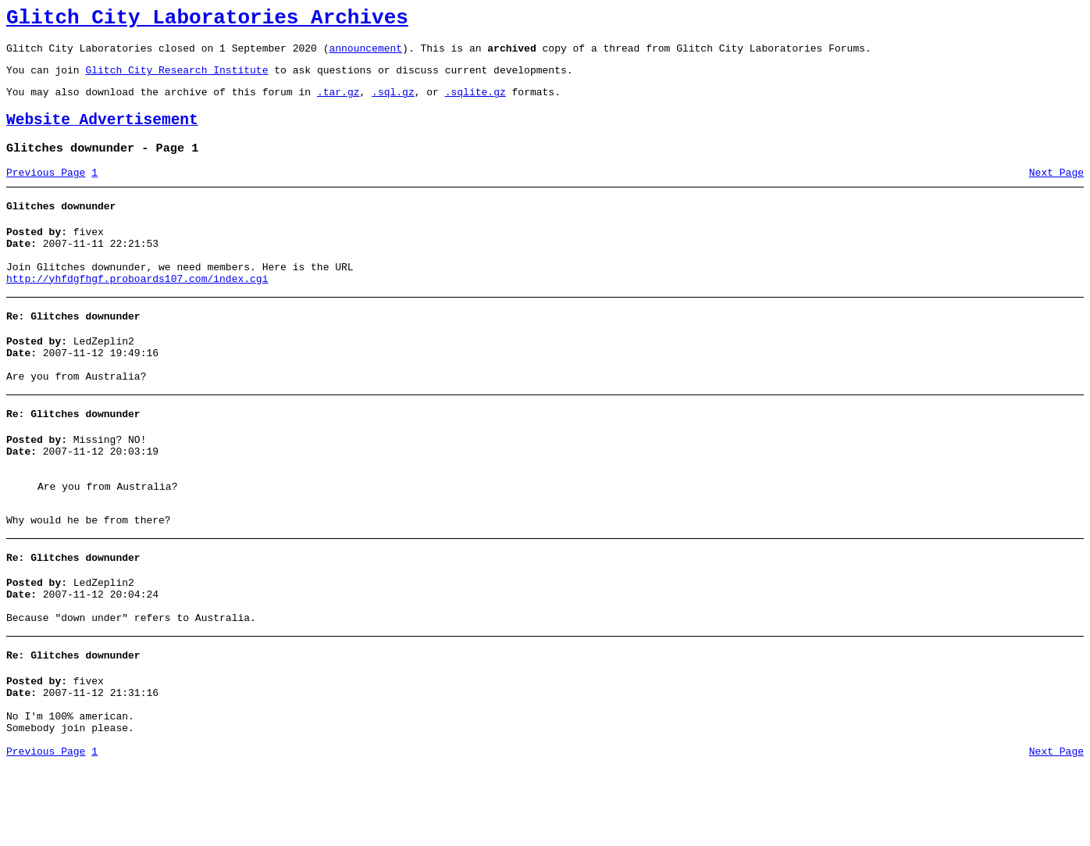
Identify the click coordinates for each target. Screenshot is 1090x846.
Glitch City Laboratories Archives (207, 20)
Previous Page (45, 191)
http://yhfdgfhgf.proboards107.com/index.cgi (137, 309)
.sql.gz (393, 103)
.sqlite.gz (475, 103)
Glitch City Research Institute (176, 79)
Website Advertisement (102, 134)
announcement (365, 55)
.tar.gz (338, 103)
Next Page (1056, 191)
